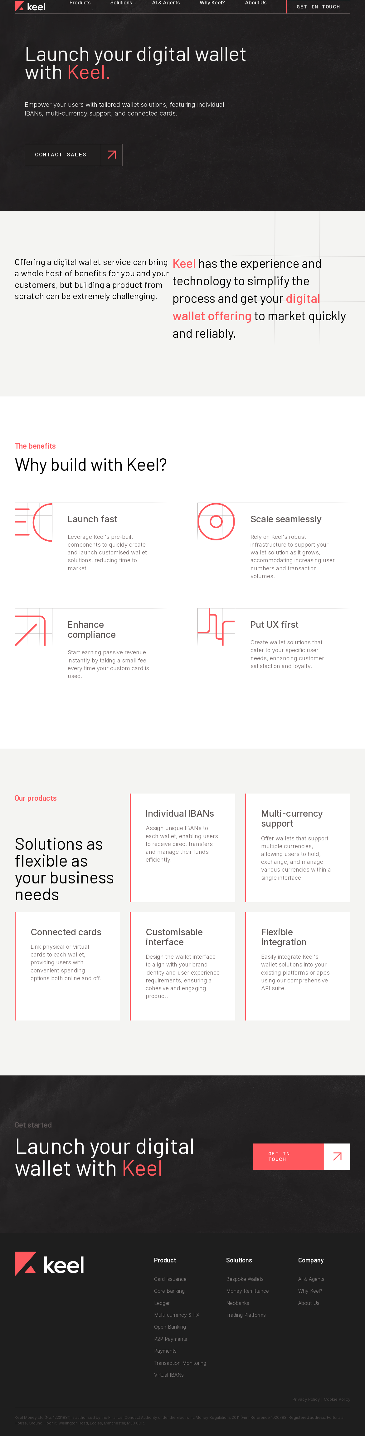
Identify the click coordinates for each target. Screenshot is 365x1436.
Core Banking (169, 1291)
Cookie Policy (337, 1399)
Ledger (162, 1303)
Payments (165, 1351)
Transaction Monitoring (180, 1363)
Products (80, 2)
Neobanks (237, 1303)
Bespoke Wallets (245, 1279)
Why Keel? (212, 2)
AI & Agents (166, 2)
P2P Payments (170, 1339)
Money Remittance (247, 1291)
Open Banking (170, 1327)
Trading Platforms (246, 1315)
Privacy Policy (306, 1399)
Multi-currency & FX (177, 1315)
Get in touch (279, 1156)
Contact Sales (63, 154)
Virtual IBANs (169, 1375)
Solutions (121, 2)
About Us (255, 2)
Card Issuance (170, 1279)
